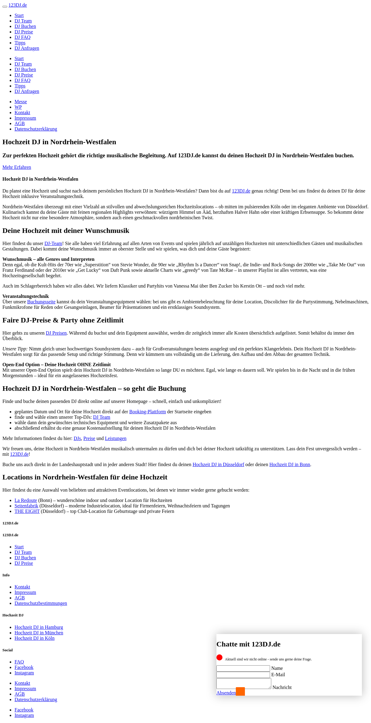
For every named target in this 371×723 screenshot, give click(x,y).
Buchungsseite (41, 301)
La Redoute (26, 500)
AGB (20, 123)
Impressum (25, 118)
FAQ (19, 661)
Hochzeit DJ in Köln (35, 638)
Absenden (226, 692)
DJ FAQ (23, 37)
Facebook (24, 667)
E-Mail (278, 672)
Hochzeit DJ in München (39, 632)
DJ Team (23, 20)
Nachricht (288, 687)
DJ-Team (53, 243)
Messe (21, 101)
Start (19, 15)
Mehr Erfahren (16, 167)
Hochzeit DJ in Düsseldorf (218, 464)
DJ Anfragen (27, 48)
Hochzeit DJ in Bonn (289, 464)
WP (18, 107)
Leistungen (115, 438)
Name (277, 666)
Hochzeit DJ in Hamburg (39, 627)
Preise (89, 438)
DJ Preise (24, 31)
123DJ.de (241, 190)
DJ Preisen (56, 333)
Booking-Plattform (147, 411)
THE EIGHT (27, 511)
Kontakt (22, 112)
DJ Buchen (25, 26)
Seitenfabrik (26, 505)
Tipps (20, 42)
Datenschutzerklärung (36, 128)
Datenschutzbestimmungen (41, 603)
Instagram (24, 672)
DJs (77, 438)
